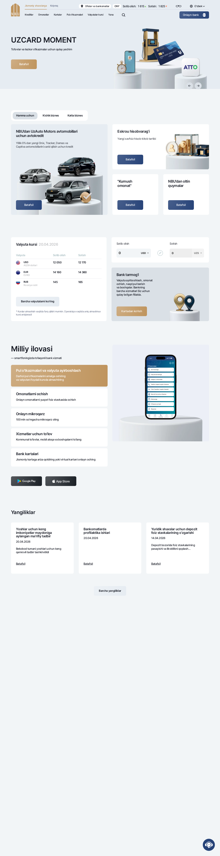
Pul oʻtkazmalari (75, 14)
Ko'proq (54, 5)
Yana (110, 14)
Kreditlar (29, 14)
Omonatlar (43, 14)
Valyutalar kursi (95, 14)
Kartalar (58, 14)
